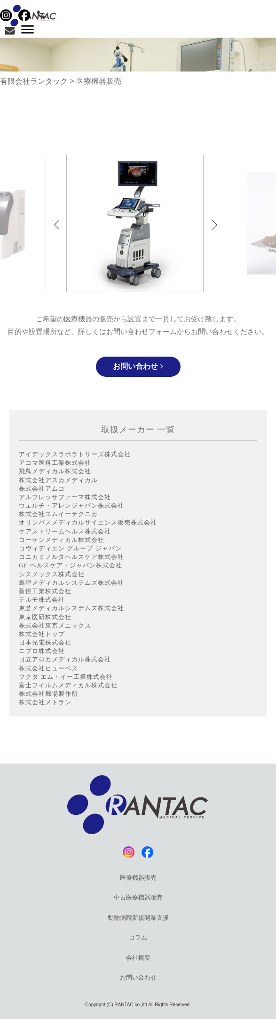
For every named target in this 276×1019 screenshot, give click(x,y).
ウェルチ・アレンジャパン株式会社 (71, 505)
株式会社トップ (42, 633)
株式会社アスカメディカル (58, 480)
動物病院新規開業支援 (138, 917)
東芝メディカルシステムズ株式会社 (71, 608)
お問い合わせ (138, 366)
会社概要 (138, 957)
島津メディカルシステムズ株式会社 (71, 582)
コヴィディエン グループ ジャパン (70, 548)
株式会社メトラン (45, 702)
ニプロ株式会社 (42, 650)
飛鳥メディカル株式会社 (55, 471)
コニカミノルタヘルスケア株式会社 (71, 556)
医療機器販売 (138, 877)
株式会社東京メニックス (55, 625)
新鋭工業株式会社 (45, 591)
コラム (138, 937)
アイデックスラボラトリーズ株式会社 (75, 454)
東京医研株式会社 (45, 617)
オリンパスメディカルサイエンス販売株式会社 (88, 522)
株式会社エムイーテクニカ (58, 513)
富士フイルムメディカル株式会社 (68, 685)
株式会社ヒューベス (48, 668)
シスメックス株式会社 (52, 574)
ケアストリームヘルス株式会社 (65, 531)
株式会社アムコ (42, 488)
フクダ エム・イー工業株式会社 (66, 676)
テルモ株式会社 (42, 599)
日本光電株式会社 (45, 642)
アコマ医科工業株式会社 (55, 462)
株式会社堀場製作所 (48, 693)
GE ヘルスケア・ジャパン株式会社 (70, 565)
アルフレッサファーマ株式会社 (65, 497)
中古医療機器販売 (138, 897)
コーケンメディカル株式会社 (61, 539)
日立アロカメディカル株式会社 (65, 659)
